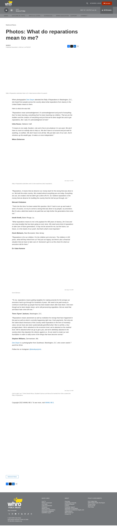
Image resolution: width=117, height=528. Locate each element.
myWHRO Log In (46, 515)
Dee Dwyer (30, 102)
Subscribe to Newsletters (48, 512)
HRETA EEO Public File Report (96, 505)
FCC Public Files (92, 504)
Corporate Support (70, 509)
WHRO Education (62, 18)
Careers (67, 508)
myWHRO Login (96, 4)
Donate (108, 5)
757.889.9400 (11, 523)
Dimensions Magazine (48, 514)
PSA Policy (91, 509)
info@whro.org (18, 523)
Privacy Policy (92, 506)
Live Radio (44, 506)
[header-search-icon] (87, 4)
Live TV (44, 504)
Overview (67, 504)
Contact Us (68, 516)
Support (74, 18)
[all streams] (106, 12)
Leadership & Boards (70, 505)
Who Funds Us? (69, 515)
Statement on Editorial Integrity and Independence (74, 513)
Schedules (44, 509)
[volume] (11, 13)
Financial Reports (69, 506)
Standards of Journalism (71, 511)
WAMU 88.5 (49, 405)
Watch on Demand (47, 505)
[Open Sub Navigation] (9, 18)
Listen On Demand (47, 508)
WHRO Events (46, 511)
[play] (6, 13)
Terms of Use (91, 508)
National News (11, 27)
